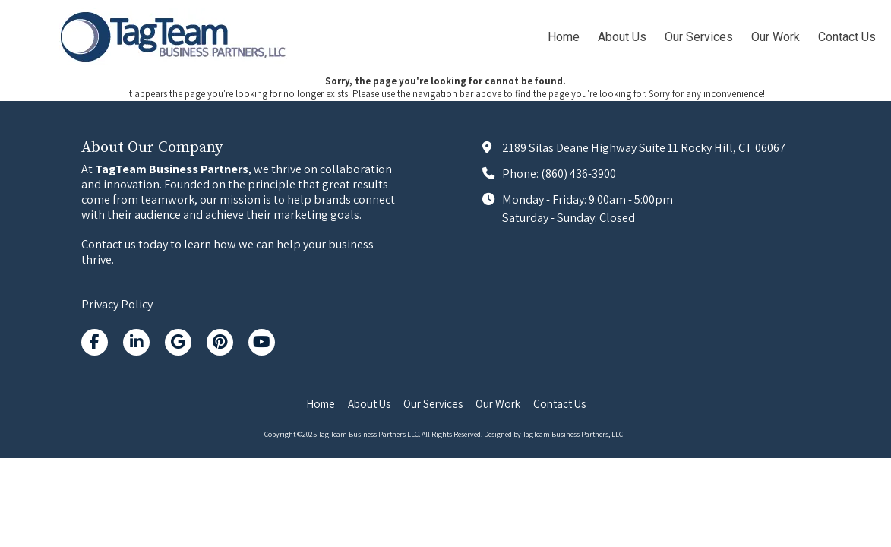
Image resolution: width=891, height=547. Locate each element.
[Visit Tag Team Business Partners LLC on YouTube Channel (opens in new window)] (261, 342)
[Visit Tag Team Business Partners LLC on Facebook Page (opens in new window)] (94, 342)
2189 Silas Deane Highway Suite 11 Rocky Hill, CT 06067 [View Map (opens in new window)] (644, 147)
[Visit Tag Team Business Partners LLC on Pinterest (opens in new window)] (220, 342)
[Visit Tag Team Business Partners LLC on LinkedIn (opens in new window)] (136, 342)
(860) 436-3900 (578, 173)
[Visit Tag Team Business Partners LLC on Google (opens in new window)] (178, 342)
